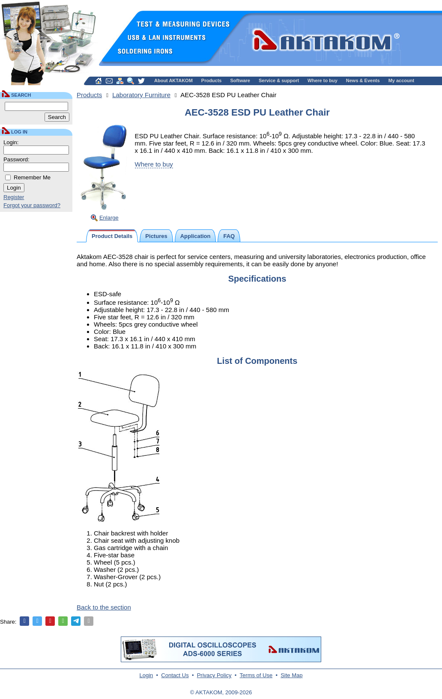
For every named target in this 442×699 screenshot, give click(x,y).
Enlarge (109, 217)
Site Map (291, 675)
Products (211, 80)
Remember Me (32, 177)
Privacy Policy (214, 675)
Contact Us (174, 675)
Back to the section (104, 607)
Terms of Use (256, 675)
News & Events (363, 80)
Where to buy (322, 80)
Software (240, 80)
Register (13, 197)
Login (146, 675)
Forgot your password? (31, 205)
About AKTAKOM (173, 80)
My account (401, 80)
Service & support (279, 80)
